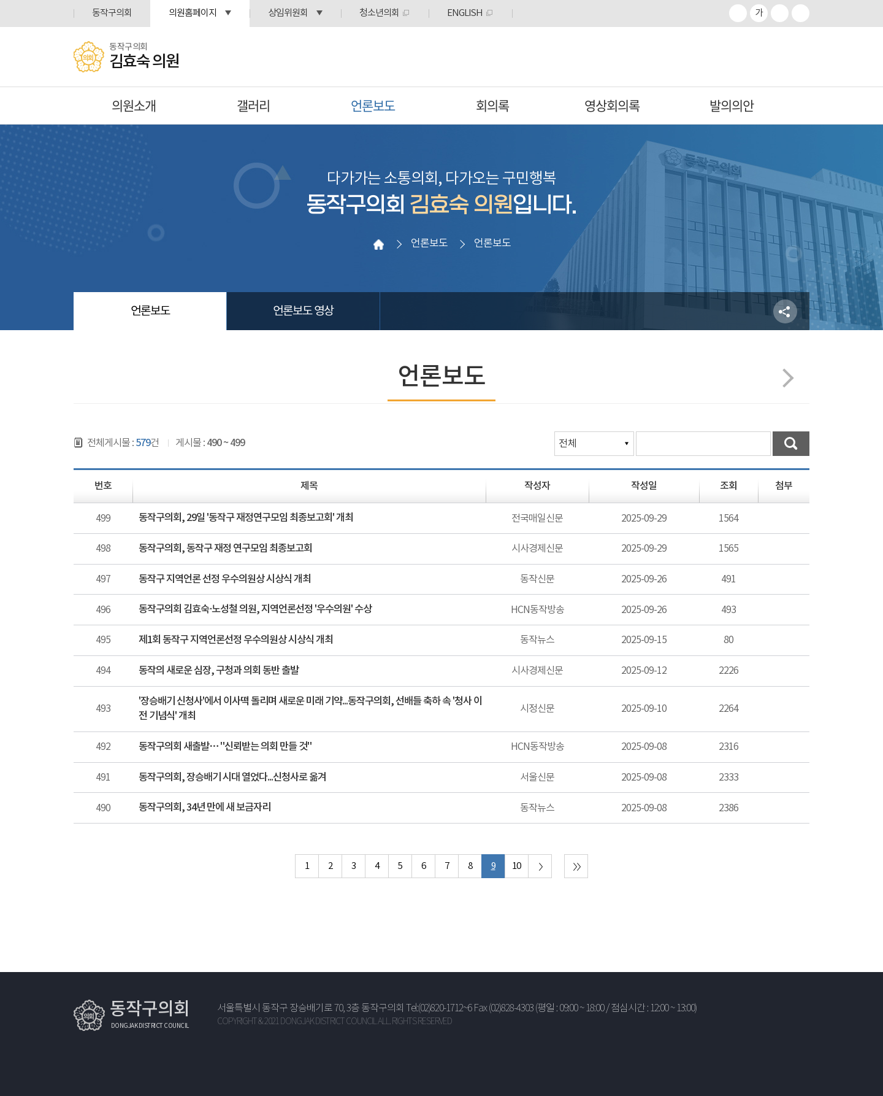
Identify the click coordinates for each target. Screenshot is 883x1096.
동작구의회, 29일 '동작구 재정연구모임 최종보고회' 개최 (246, 518)
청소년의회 (379, 13)
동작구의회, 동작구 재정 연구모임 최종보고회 (225, 548)
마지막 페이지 (576, 866)
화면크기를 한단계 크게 (738, 13)
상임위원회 (288, 13)
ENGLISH (465, 13)
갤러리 (253, 105)
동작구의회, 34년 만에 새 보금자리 (204, 807)
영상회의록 (612, 105)
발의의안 (731, 105)
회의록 (492, 105)
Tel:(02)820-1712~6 (439, 1008)
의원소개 (134, 105)
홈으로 (378, 244)
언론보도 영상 (303, 311)
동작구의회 (112, 13)
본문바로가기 (0, 0)
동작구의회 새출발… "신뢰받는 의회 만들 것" (225, 747)
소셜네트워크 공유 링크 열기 (785, 311)
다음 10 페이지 (540, 866)
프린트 (800, 13)
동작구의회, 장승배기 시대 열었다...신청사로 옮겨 (232, 777)
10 (516, 866)
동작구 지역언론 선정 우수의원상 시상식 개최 (225, 579)
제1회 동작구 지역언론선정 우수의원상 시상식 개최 (236, 640)
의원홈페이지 (192, 13)
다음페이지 (783, 377)
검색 (791, 443)
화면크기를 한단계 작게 (780, 13)
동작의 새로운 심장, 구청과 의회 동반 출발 (219, 671)
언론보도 (373, 105)
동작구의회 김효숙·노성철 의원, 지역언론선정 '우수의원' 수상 (255, 609)
